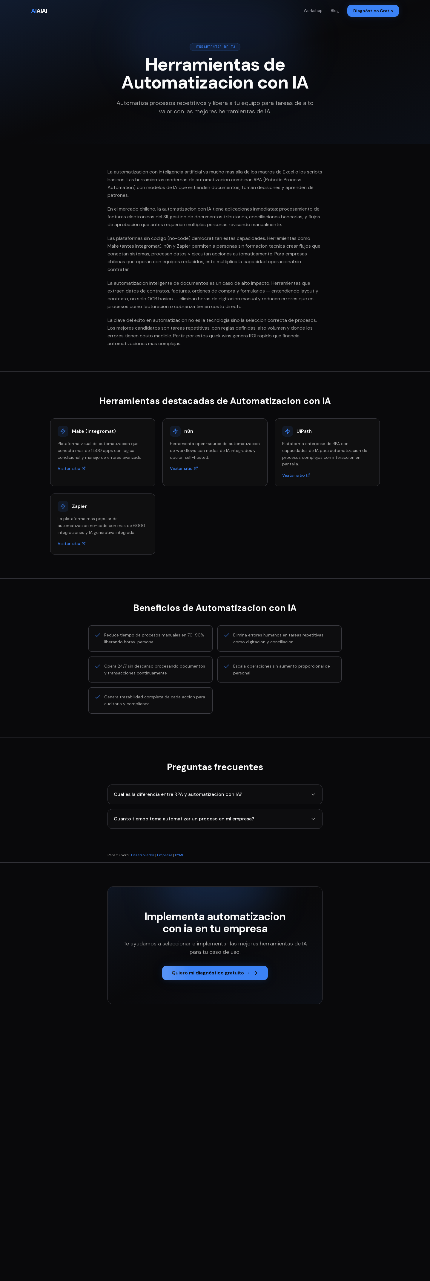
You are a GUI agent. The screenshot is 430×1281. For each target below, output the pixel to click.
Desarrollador (142, 855)
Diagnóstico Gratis (373, 10)
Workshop (313, 10)
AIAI (39, 11)
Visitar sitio (72, 468)
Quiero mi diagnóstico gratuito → (215, 973)
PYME (179, 855)
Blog (335, 10)
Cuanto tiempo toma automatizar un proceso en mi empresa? (215, 819)
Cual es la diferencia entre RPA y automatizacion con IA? (215, 794)
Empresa (164, 855)
